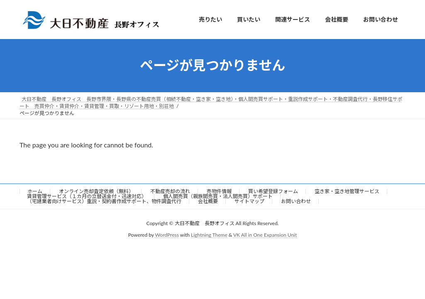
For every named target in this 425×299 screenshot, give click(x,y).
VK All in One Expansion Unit (265, 235)
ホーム (34, 191)
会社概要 (208, 201)
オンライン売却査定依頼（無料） (96, 191)
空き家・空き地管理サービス (347, 191)
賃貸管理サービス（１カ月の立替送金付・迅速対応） (87, 196)
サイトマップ (249, 201)
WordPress (167, 235)
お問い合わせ (296, 201)
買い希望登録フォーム (273, 191)
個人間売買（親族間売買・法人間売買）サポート (218, 196)
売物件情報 (219, 191)
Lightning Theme (209, 235)
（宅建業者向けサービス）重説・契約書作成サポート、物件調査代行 (104, 201)
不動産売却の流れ (170, 191)
